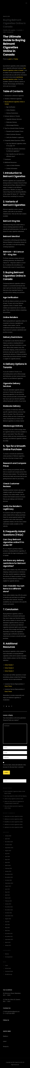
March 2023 (8, 898)
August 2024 (8, 851)
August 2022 (8, 919)
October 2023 (8, 880)
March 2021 (7, 942)
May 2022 (7, 928)
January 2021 (8, 945)
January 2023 (8, 904)
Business (7, 954)
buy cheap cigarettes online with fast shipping (15, 796)
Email (6, 686)
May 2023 (7, 892)
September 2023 (9, 883)
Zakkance (6, 819)
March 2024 (8, 865)
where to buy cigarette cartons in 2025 (13, 799)
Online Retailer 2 (9, 668)
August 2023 (8, 886)
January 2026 (8, 836)
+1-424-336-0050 (9, 1013)
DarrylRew (6, 822)
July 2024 (7, 854)
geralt (10, 59)
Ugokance (6, 827)
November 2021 (9, 936)
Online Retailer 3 (9, 671)
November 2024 (9, 842)
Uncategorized (9, 32)
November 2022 (9, 910)
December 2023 (9, 874)
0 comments (19, 30)
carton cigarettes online (17, 816)
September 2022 (9, 916)
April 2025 (7, 839)
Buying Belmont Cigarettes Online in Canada (14, 23)
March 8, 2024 (6, 16)
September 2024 (9, 848)
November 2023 (9, 877)
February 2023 (8, 901)
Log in (6, 965)
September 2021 (9, 939)
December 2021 (8, 934)
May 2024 (7, 859)
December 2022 (9, 907)
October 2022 (8, 913)
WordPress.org (8, 974)
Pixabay (16, 59)
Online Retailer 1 (9, 665)
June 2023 (7, 889)
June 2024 (7, 857)
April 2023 (7, 895)
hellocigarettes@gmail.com (12, 1011)
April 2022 (7, 931)
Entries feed (8, 968)
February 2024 (8, 868)
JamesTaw (6, 816)
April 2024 (7, 862)
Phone (10, 686)
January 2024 (8, 871)
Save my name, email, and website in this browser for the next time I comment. (14, 766)
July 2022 (7, 922)
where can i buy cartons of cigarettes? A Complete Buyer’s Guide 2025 (14, 802)
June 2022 (7, 925)
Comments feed (9, 971)
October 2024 (8, 845)
